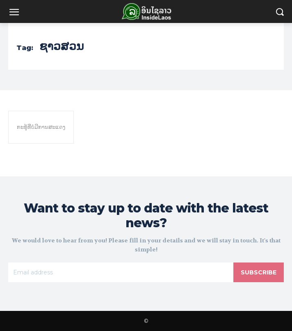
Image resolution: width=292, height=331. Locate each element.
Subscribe (258, 272)
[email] (120, 272)
